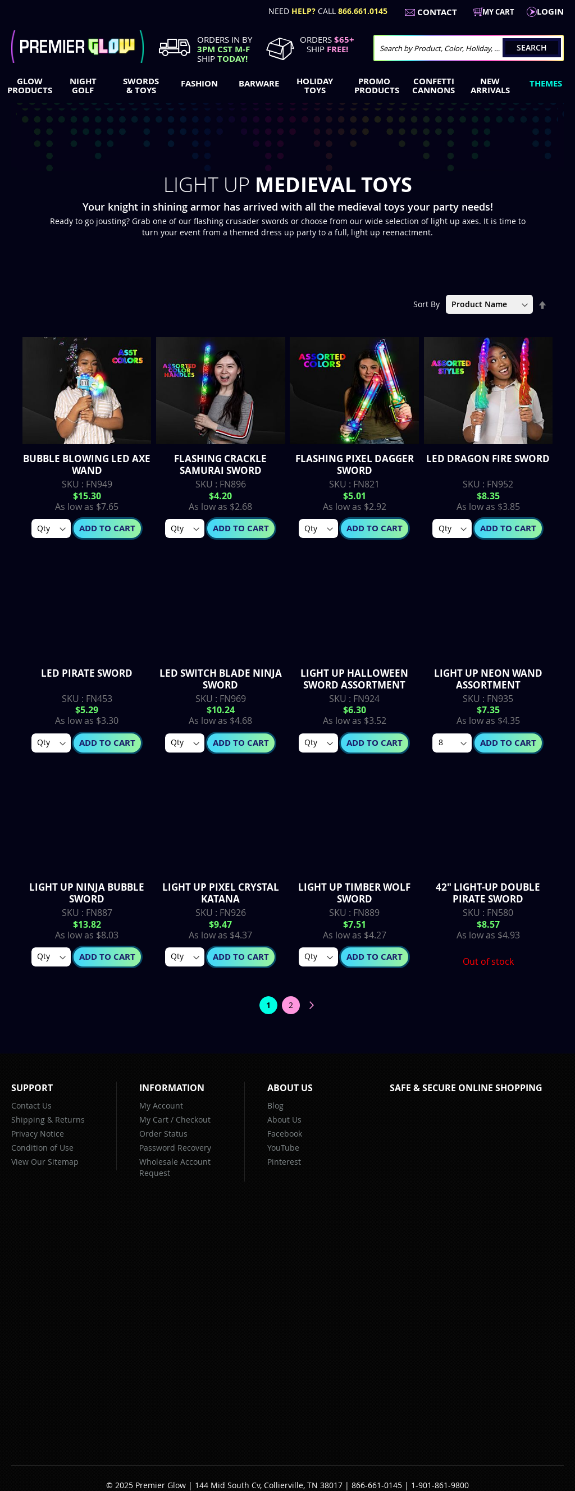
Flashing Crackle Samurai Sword (220, 464)
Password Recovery (175, 1147)
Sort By (426, 304)
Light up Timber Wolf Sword (354, 893)
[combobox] (469, 48)
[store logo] (77, 46)
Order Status (163, 1133)
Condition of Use (42, 1147)
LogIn (550, 11)
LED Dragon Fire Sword (488, 458)
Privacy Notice (37, 1133)
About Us (284, 1119)
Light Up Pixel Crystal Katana (220, 893)
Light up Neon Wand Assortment (488, 679)
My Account (161, 1105)
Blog (275, 1105)
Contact (437, 12)
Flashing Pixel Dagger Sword (354, 464)
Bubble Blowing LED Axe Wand (86, 464)
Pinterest (284, 1161)
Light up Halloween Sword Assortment (354, 679)
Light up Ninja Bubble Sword (86, 893)
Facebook (284, 1133)
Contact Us (31, 1105)
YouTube (283, 1147)
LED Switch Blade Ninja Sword (220, 679)
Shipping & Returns (48, 1119)
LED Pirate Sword (87, 673)
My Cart (153, 1119)
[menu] (287, 87)
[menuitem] (27, 86)
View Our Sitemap (45, 1161)
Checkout (193, 1119)
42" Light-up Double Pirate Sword (488, 893)
